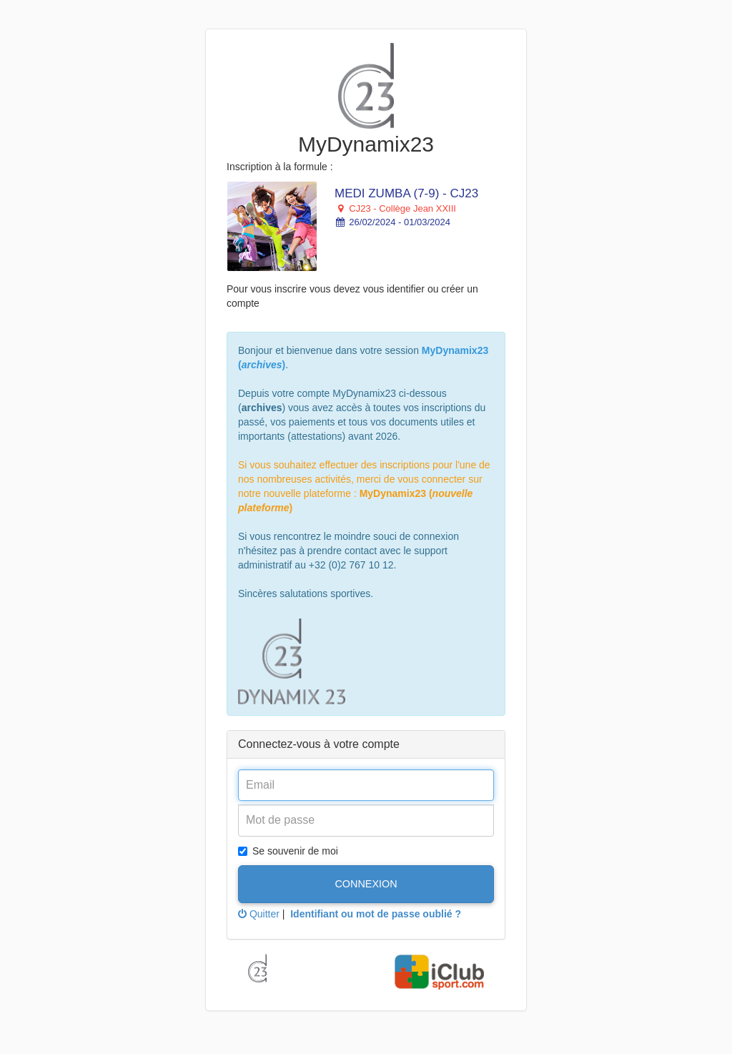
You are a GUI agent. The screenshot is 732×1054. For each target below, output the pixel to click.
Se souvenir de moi (288, 851)
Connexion (366, 884)
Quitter (259, 914)
